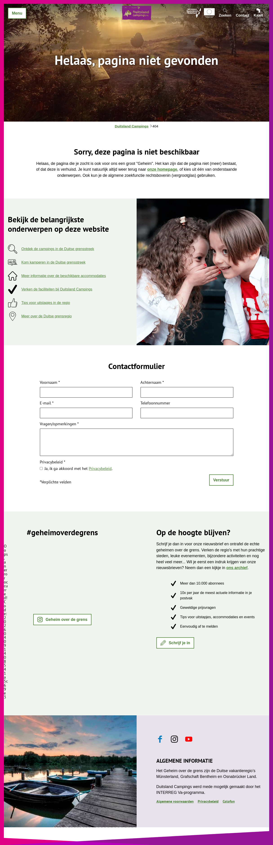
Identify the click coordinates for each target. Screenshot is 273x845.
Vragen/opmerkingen (59, 424)
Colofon (229, 801)
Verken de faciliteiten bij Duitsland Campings (56, 289)
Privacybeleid (52, 462)
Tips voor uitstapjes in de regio (45, 303)
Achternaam (152, 382)
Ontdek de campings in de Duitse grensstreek (57, 249)
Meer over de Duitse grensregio (46, 316)
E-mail (46, 403)
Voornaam (50, 382)
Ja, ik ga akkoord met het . (78, 468)
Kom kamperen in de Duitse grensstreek (53, 262)
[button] (62, 619)
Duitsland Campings (132, 126)
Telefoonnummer (155, 403)
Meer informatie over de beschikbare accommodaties (63, 276)
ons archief (236, 568)
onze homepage (162, 169)
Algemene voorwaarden (175, 801)
